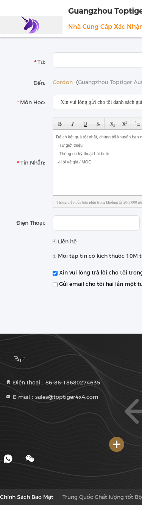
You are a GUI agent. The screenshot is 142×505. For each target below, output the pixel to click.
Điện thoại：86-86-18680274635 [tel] (52, 382)
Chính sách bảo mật (26, 497)
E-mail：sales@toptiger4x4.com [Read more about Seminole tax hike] (51, 397)
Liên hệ (64, 241)
